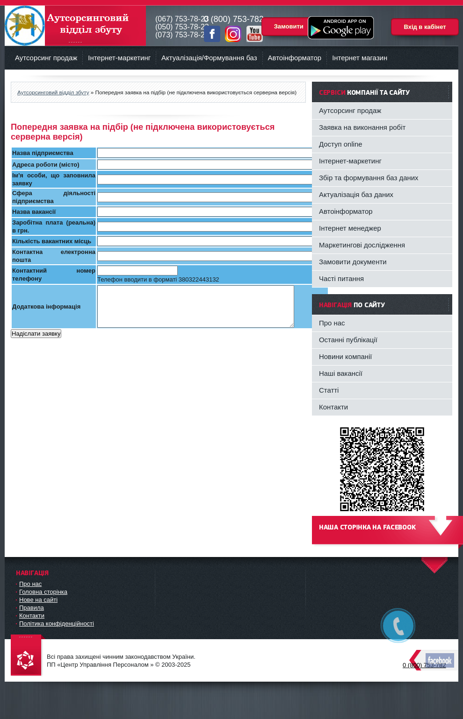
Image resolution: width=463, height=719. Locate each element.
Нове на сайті (38, 599)
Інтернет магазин (359, 58)
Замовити (289, 26)
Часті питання (341, 278)
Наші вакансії (340, 373)
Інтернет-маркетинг (119, 58)
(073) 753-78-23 (182, 35)
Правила (31, 607)
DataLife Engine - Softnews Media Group (28, 655)
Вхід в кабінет (425, 26)
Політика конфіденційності (56, 623)
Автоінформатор (295, 58)
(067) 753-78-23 (182, 19)
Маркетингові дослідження (362, 245)
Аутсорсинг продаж (46, 58)
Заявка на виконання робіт (362, 127)
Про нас (332, 323)
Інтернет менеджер (350, 228)
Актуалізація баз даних (356, 194)
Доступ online (340, 144)
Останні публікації (348, 340)
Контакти (333, 407)
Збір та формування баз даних (369, 178)
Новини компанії (345, 356)
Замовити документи (353, 262)
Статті (329, 390)
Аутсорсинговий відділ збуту (75, 26)
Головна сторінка (43, 591)
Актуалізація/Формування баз (209, 58)
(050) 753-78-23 (182, 27)
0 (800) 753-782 (424, 665)
